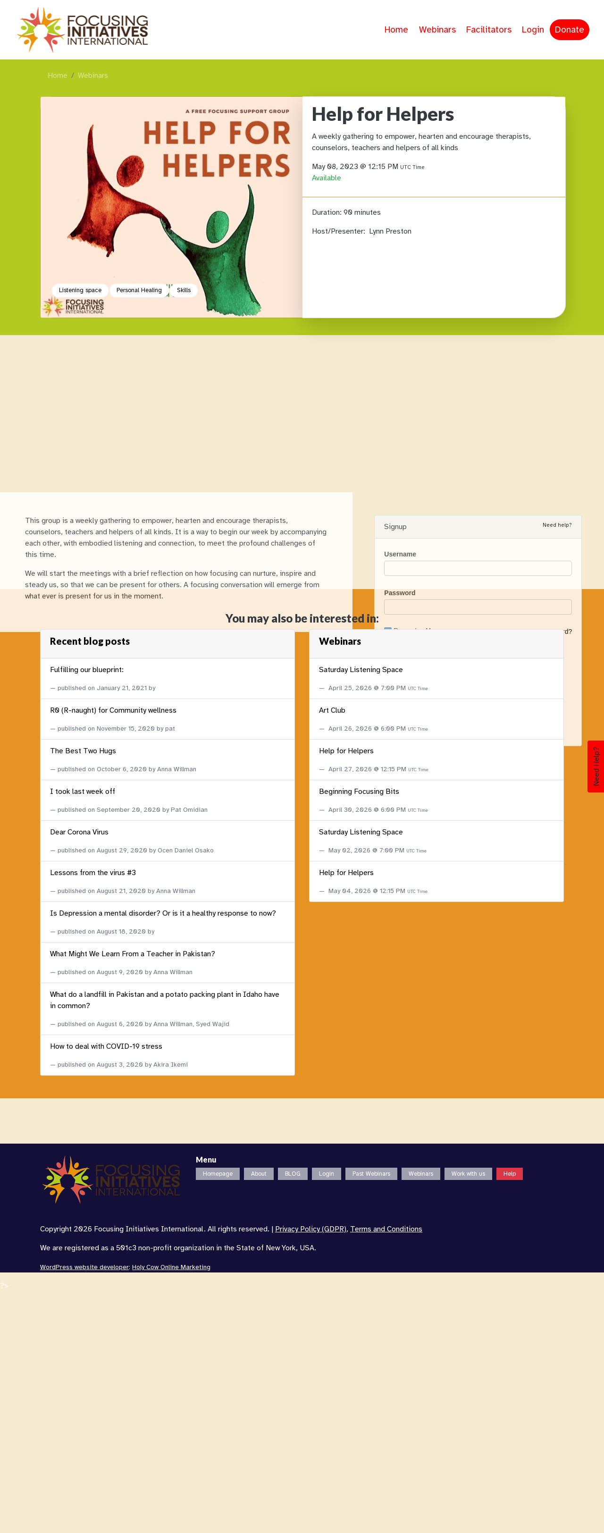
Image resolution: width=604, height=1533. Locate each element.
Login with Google (475, 1264)
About (259, 1174)
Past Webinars (371, 1174)
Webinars (437, 29)
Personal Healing (139, 290)
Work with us (468, 1174)
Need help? (557, 1103)
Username (400, 1133)
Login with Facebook (477, 1247)
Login (533, 29)
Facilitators (489, 29)
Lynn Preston (390, 231)
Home (396, 29)
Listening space (80, 290)
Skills (184, 290)
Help (509, 1174)
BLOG (293, 1174)
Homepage (218, 1174)
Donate (569, 29)
